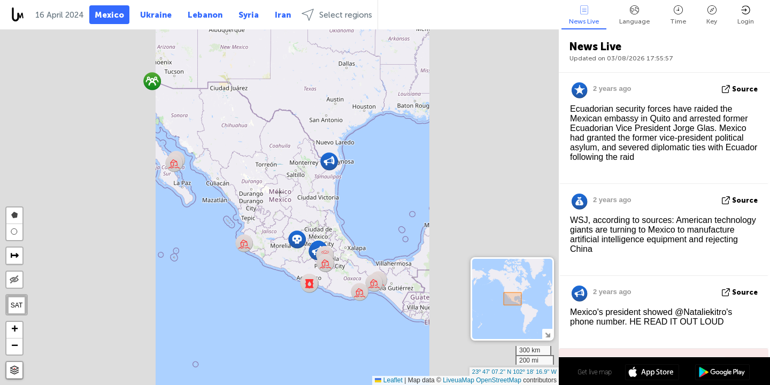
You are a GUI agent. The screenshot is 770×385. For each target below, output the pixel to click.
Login (745, 15)
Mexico (109, 15)
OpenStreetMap (498, 380)
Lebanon (205, 15)
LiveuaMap (458, 380)
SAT (16, 305)
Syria (248, 15)
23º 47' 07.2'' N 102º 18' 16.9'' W (514, 371)
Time (678, 15)
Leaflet (388, 380)
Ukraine (156, 15)
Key (711, 15)
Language (634, 15)
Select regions (337, 15)
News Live (584, 15)
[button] (309, 283)
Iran (283, 15)
